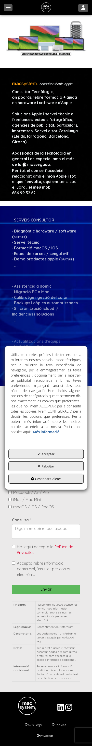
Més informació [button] (46, 431)
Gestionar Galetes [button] (46, 478)
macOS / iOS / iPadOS (31, 506)
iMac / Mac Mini (24, 499)
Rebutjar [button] (46, 466)
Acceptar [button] (46, 454)
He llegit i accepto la (42, 549)
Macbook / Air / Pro (28, 492)
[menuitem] (33, 725)
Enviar (46, 589)
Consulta (21, 519)
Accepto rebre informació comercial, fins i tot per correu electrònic (41, 569)
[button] (46, 7)
